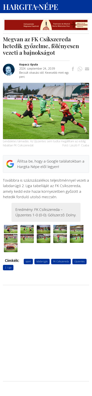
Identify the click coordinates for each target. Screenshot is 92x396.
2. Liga (8, 267)
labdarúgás (42, 261)
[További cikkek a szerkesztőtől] (11, 66)
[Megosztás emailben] (87, 69)
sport (28, 261)
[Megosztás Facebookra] (73, 69)
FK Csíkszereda (61, 261)
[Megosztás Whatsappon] (80, 69)
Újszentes (79, 261)
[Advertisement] (46, 306)
